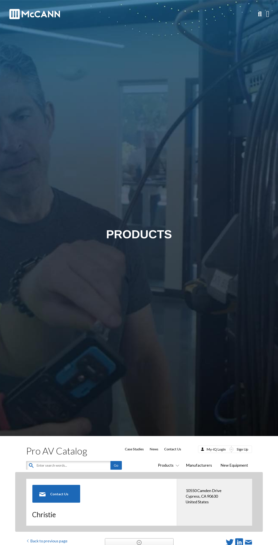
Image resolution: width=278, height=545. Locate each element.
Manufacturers (199, 465)
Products (167, 465)
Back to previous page (47, 540)
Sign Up (242, 449)
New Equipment (234, 465)
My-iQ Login (216, 449)
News (154, 449)
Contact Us (172, 449)
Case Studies (134, 449)
